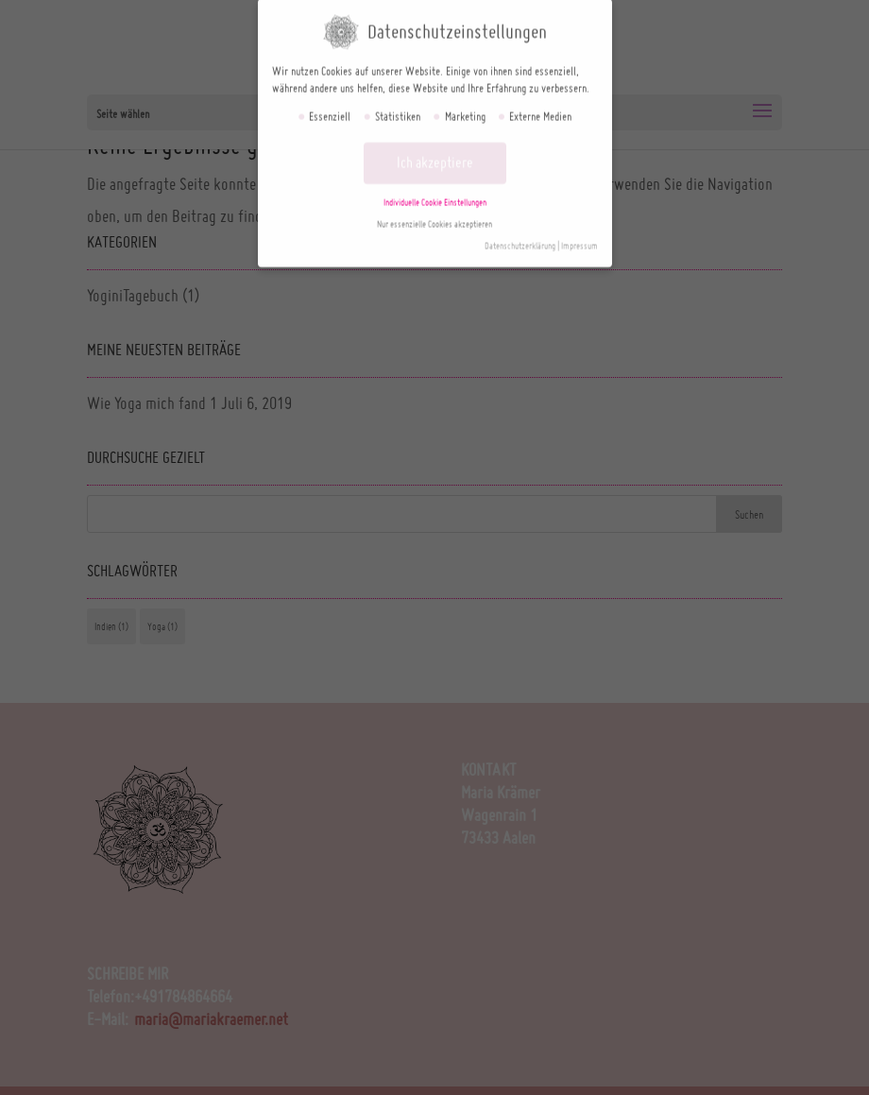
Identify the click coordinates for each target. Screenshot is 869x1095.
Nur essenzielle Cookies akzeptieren (434, 215)
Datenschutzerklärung (520, 237)
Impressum (579, 237)
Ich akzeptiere (435, 153)
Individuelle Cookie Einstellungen (434, 193)
